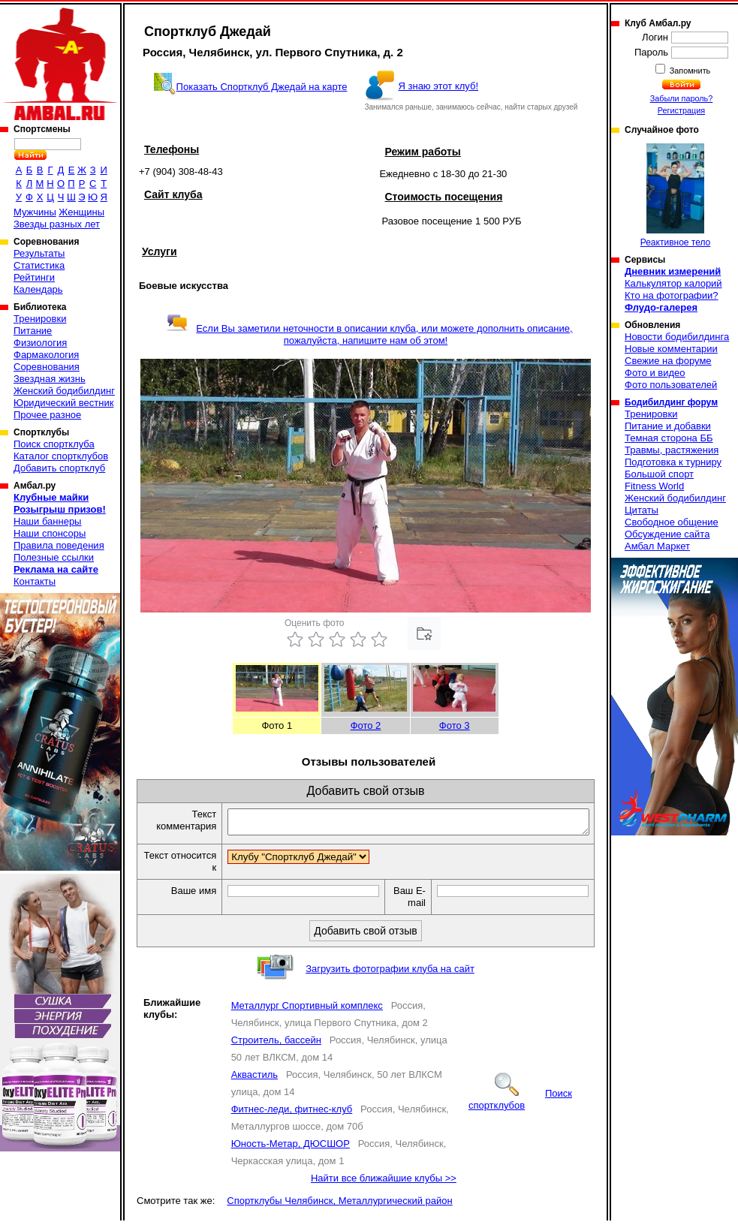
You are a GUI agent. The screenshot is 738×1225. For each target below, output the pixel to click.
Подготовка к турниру (673, 462)
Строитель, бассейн (276, 1044)
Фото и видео (655, 372)
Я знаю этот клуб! (439, 86)
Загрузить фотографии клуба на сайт (390, 973)
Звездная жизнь (50, 378)
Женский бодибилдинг (64, 390)
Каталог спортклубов (61, 456)
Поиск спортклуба (54, 444)
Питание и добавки (668, 426)
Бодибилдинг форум (671, 402)
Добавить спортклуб (59, 468)
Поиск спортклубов (520, 1103)
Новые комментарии (671, 348)
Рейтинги (34, 277)
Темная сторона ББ (669, 438)
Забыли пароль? (681, 98)
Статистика (39, 265)
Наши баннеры (47, 521)
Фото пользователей (671, 384)
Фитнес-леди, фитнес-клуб (292, 1113)
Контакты (35, 581)
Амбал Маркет (657, 546)
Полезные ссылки (54, 557)
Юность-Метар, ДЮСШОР (290, 1148)
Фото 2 (366, 725)
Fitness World (654, 486)
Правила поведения (59, 545)
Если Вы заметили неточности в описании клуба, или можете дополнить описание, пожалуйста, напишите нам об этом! (369, 334)
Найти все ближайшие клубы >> (383, 1182)
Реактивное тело (675, 195)
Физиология (40, 342)
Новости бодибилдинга (677, 336)
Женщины (81, 212)
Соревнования (47, 366)
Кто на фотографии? (671, 295)
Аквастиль (254, 1079)
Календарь (38, 289)
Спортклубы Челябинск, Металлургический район (339, 1205)
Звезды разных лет (57, 224)
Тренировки (40, 318)
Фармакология (46, 354)
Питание (33, 330)
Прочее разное (47, 414)
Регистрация (681, 110)
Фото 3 (454, 725)
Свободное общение (671, 522)
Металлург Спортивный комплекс (307, 1010)
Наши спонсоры (50, 533)
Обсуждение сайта (667, 534)
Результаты (39, 253)
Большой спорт (659, 474)
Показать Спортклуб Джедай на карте (262, 86)
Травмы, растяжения (671, 450)
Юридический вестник (63, 402)
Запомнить (689, 70)
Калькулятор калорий (673, 283)
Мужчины (35, 212)
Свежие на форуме (668, 360)
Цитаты (641, 510)
